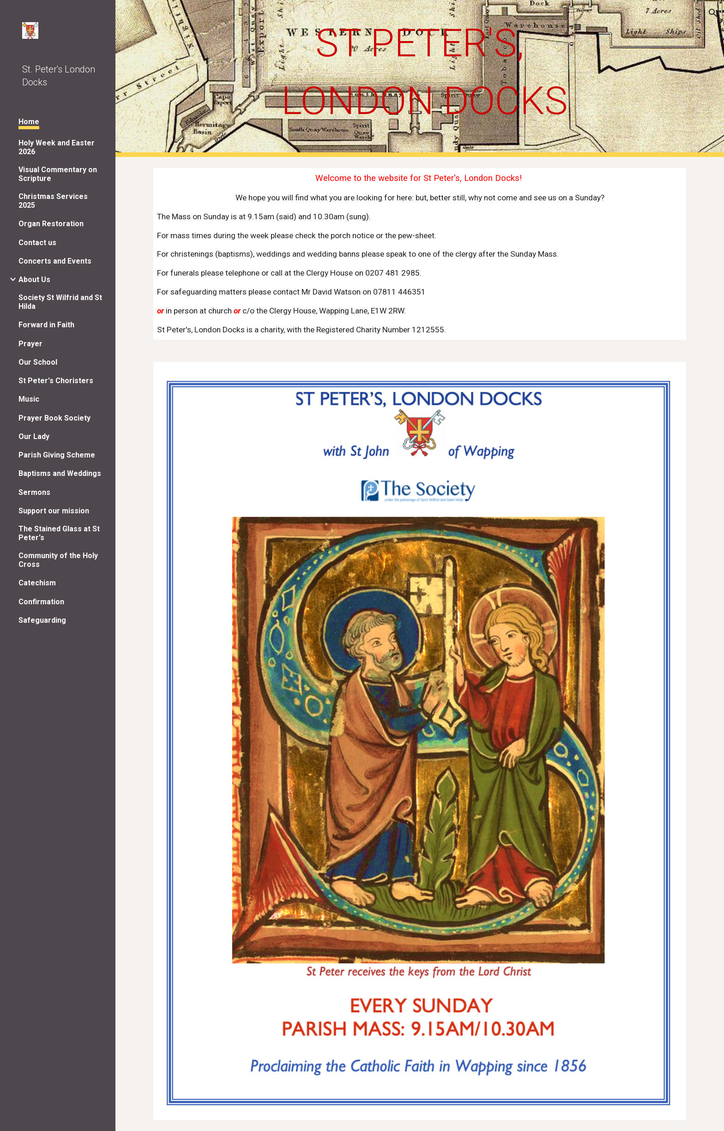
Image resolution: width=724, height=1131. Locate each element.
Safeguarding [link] (42, 620)
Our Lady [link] (33, 436)
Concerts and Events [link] (54, 261)
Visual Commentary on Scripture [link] (57, 174)
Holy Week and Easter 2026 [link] (56, 147)
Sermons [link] (34, 492)
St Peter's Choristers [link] (55, 380)
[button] (713, 13)
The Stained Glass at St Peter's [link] (59, 533)
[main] (419, 72)
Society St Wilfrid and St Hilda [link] (60, 302)
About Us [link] (34, 279)
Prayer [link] (30, 343)
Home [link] (28, 121)
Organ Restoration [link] (51, 223)
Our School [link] (37, 362)
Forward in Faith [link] (46, 324)
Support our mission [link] (53, 510)
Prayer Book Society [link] (54, 418)
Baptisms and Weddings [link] (59, 473)
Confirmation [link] (41, 601)
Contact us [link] (37, 242)
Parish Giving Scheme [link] (56, 455)
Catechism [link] (37, 582)
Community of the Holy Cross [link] (58, 560)
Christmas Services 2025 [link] (53, 201)
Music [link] (28, 399)
